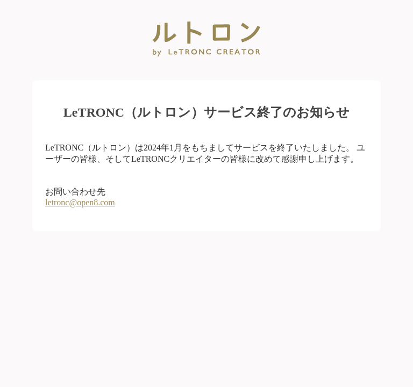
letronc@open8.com (80, 202)
